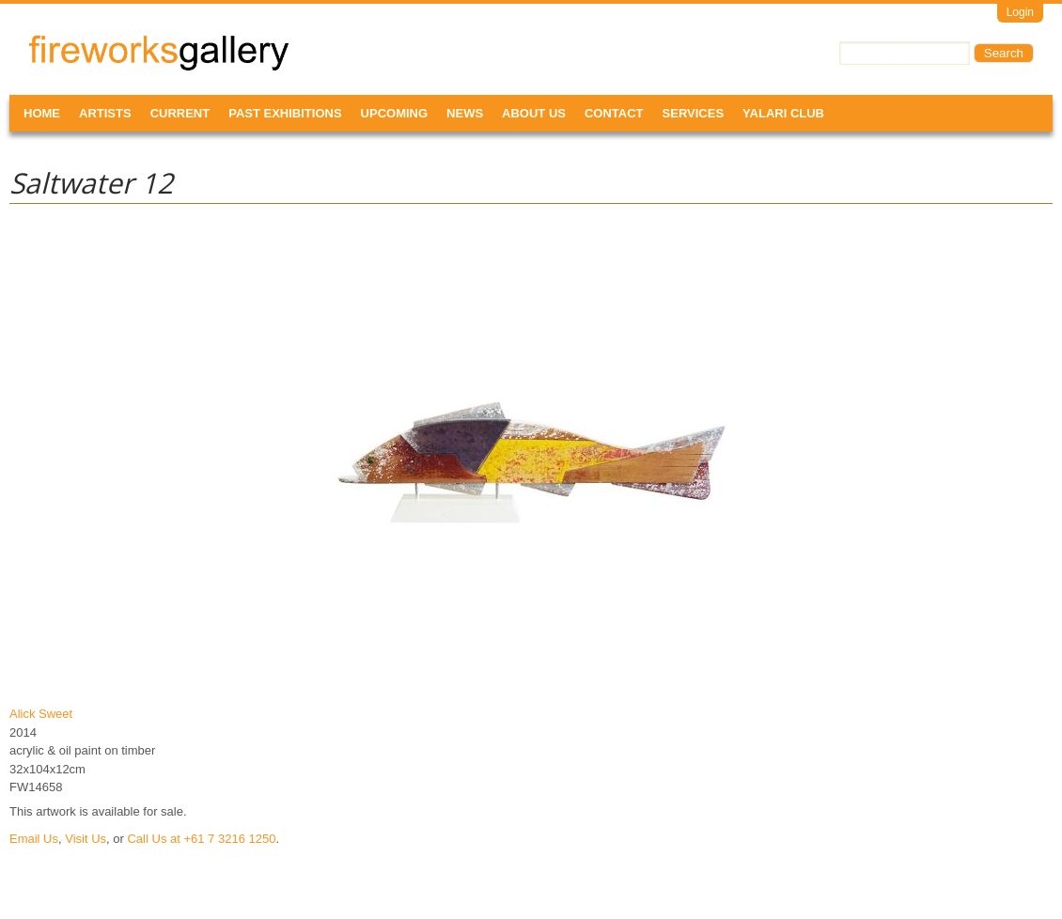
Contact (614, 113)
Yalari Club (783, 113)
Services (694, 113)
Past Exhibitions (284, 113)
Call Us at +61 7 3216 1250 (201, 839)
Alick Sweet (40, 714)
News (464, 113)
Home (41, 113)
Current (180, 113)
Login (1020, 12)
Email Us (33, 839)
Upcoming (395, 113)
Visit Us (85, 839)
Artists (105, 113)
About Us (534, 113)
